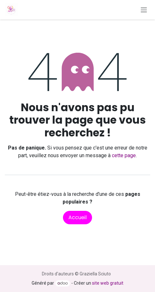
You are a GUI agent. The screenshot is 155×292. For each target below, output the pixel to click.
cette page (124, 155)
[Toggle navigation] (143, 9)
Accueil (77, 217)
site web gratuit (107, 283)
